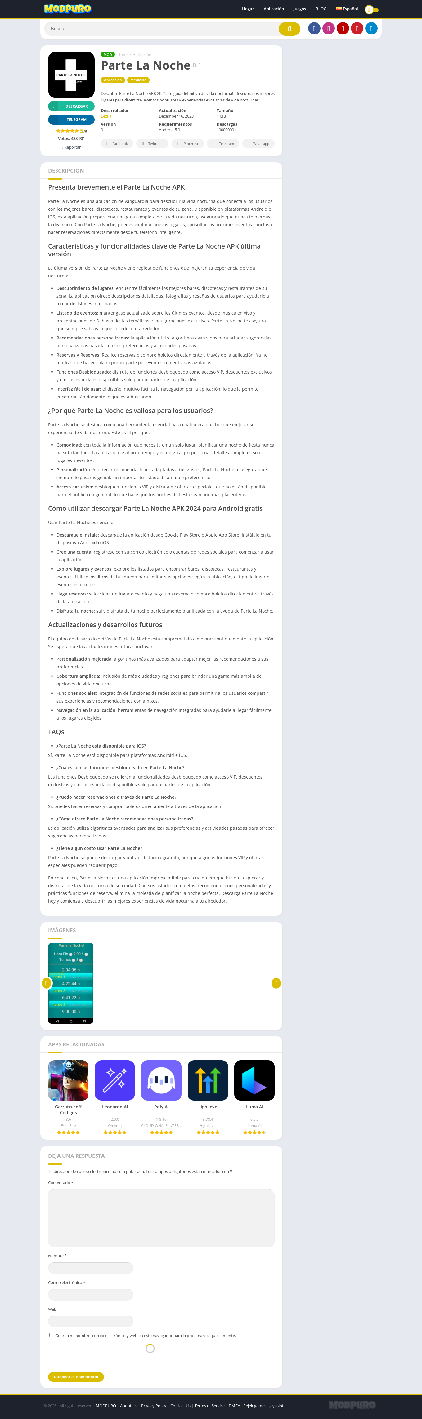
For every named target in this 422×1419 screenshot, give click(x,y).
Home (123, 57)
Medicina (138, 82)
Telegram (222, 146)
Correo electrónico (66, 1285)
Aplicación (274, 9)
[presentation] (150, 1357)
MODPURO (106, 1408)
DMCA (234, 1408)
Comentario (60, 1185)
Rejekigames (254, 1408)
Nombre (57, 1258)
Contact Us (180, 1408)
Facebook (116, 146)
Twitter (150, 146)
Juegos (300, 9)
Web (52, 1311)
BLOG (321, 9)
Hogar (248, 9)
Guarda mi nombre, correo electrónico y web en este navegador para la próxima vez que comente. (145, 1338)
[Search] (172, 30)
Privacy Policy (153, 1408)
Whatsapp (257, 146)
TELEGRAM (67, 122)
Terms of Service (210, 1408)
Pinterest (186, 146)
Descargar (68, 109)
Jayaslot (276, 1408)
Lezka (106, 119)
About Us (128, 1408)
